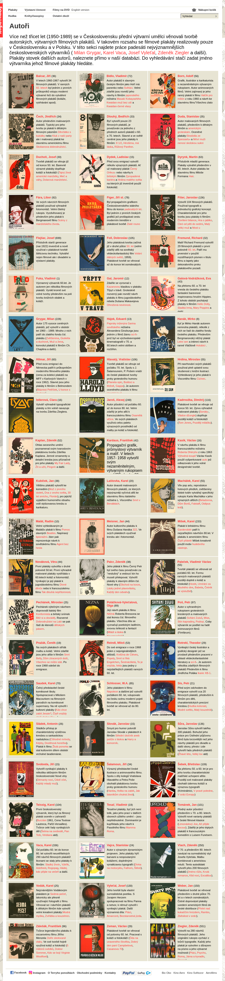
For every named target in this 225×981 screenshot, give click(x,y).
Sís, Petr (183, 683)
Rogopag (53, 868)
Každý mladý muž (46, 783)
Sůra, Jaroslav (187, 723)
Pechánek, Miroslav (49, 602)
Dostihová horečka (55, 743)
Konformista (43, 614)
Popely (111, 658)
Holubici (201, 345)
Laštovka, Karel (117, 481)
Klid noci (194, 875)
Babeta (199, 587)
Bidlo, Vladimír (117, 76)
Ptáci (128, 912)
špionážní (41, 536)
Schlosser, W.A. (117, 683)
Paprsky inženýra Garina (121, 323)
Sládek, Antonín (47, 723)
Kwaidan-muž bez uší (119, 102)
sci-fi (133, 334)
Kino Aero (179, 972)
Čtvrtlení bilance (187, 220)
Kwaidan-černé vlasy (119, 106)
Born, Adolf (185, 76)
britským (112, 176)
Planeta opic (115, 382)
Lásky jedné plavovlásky (121, 588)
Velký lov (197, 754)
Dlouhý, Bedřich (118, 116)
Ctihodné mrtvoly (60, 739)
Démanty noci (45, 779)
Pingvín (51, 466)
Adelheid (41, 868)
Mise (206, 617)
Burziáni (41, 820)
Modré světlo (185, 709)
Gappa (120, 385)
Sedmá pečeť (58, 894)
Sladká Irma (185, 307)
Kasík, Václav (187, 440)
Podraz (200, 621)
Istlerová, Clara (46, 400)
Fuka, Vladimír (46, 278)
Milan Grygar (87, 52)
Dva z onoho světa (55, 492)
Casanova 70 (114, 949)
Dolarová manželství (55, 179)
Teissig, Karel (45, 804)
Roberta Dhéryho (188, 452)
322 (135, 529)
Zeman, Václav (117, 926)
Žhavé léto (185, 754)
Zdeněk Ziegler (173, 52)
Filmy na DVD (61, 9)
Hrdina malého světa (130, 179)
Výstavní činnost (35, 9)
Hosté (193, 583)
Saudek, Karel (45, 683)
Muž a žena (56, 341)
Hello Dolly (203, 304)
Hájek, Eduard (116, 319)
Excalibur (206, 875)
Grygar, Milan (45, 319)
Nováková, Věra (46, 562)
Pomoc (66, 529)
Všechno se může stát (49, 662)
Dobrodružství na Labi (49, 621)
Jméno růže (194, 871)
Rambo (205, 912)
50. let (130, 246)
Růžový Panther (123, 146)
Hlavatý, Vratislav (119, 359)
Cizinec (201, 378)
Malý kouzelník (202, 709)
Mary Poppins (201, 307)
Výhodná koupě (187, 455)
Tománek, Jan (187, 804)
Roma (181, 956)
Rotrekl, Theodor (189, 642)
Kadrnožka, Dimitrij (191, 400)
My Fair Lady (62, 463)
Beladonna (205, 500)
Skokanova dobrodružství (51, 146)
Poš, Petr (184, 602)
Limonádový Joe (188, 824)
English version (80, 9)
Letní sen (182, 341)
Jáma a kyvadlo (195, 956)
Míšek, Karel (186, 521)
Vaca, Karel (44, 845)
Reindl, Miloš (116, 642)
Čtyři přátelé (185, 540)
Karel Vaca (114, 52)
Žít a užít (40, 466)
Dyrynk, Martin (188, 157)
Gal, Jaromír (115, 278)
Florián (53, 496)
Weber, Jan (185, 885)
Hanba (112, 790)
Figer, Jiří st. (115, 197)
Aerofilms (211, 972)
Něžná (110, 613)
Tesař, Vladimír (117, 804)
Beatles (51, 533)
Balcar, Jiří (43, 76)
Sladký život (52, 864)
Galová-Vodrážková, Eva (194, 278)
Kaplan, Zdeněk (46, 440)
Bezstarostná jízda (130, 916)
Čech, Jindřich (46, 116)
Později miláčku (202, 422)
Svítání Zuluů (194, 617)
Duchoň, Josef (46, 157)
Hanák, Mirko (186, 319)
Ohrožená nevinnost (118, 305)
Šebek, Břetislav (189, 764)
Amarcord (112, 916)
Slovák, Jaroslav (118, 723)
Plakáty (12, 9)
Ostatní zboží (61, 16)
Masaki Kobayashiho (129, 98)
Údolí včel (60, 779)
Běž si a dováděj (45, 617)
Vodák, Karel (44, 885)
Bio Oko (166, 972)
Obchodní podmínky (89, 972)
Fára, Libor (43, 197)
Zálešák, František (48, 926)
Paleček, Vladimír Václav (194, 562)
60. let (191, 249)
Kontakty (110, 972)
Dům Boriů (184, 503)
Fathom (128, 868)
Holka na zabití (125, 790)
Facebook (20, 972)
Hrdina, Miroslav (189, 359)
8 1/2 (119, 143)
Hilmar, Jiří (43, 359)
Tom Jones (185, 422)
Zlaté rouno (133, 224)
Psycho (201, 952)
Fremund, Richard (190, 238)
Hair (191, 176)
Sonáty (204, 411)
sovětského (113, 327)
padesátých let (132, 209)
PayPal (136, 973)
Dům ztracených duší (55, 658)
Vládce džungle (187, 415)
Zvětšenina (52, 338)
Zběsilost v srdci (187, 916)
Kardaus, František (120, 440)
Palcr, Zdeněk (116, 562)
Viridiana (47, 835)
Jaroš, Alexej (116, 400)
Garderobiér (185, 529)
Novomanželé (115, 635)
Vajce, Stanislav (117, 845)
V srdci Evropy (186, 794)
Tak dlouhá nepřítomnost (56, 592)
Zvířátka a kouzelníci (57, 916)
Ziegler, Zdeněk (188, 926)
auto (204, 459)
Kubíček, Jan (45, 481)
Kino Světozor (195, 972)
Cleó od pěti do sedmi (190, 224)
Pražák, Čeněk (46, 642)
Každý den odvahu (118, 592)
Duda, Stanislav (188, 116)
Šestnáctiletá (128, 662)
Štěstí (137, 868)
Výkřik (65, 864)
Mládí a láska (115, 632)
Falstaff (195, 503)
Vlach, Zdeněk (187, 845)
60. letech (42, 87)
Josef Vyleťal (141, 52)
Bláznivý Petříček (47, 389)
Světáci (128, 87)
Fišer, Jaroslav (188, 197)
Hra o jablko (205, 220)
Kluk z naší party (62, 135)
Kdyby (39, 743)
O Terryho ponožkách (61, 972)
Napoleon (112, 691)
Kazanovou (113, 286)
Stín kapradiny (186, 621)
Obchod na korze (130, 584)
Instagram (39, 972)
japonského (132, 95)
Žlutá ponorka (60, 746)
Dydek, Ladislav (118, 157)
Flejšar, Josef (45, 238)
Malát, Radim (45, 521)
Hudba (12, 16)
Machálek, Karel (188, 481)
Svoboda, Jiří (45, 764)
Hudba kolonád (197, 706)
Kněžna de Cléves (127, 654)
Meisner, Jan (115, 521)
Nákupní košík (207, 9)
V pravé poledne (203, 790)
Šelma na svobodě (52, 831)
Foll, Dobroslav (117, 238)
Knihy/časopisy (34, 16)
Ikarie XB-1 (204, 673)
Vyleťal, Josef (116, 885)
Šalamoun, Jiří (117, 764)
